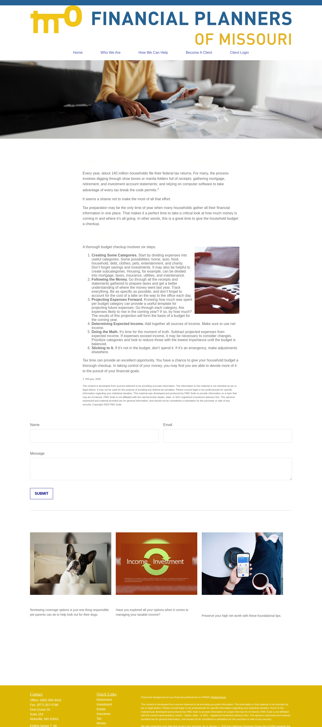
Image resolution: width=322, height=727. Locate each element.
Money (101, 723)
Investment (104, 704)
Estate (101, 709)
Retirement (104, 699)
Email (167, 425)
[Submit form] (41, 493)
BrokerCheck (218, 697)
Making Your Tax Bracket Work (147, 599)
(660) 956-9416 (50, 700)
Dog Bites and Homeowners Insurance (68, 599)
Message (37, 453)
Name (35, 425)
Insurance (103, 714)
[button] (78, 52)
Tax (99, 718)
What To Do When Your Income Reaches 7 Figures (234, 602)
